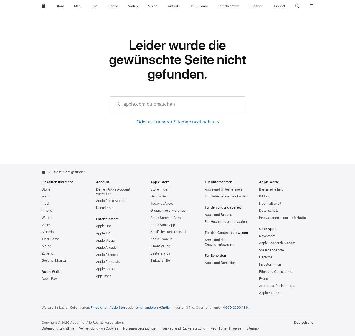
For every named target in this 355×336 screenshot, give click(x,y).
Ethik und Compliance (275, 272)
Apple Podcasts (108, 262)
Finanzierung (160, 246)
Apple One (104, 226)
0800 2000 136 (235, 308)
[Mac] (77, 6)
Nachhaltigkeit (270, 204)
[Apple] (43, 6)
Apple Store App (162, 225)
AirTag (46, 246)
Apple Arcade (106, 247)
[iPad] (94, 6)
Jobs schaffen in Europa (277, 286)
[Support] (279, 6)
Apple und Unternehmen (223, 189)
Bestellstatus (160, 253)
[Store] (60, 6)
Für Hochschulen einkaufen (226, 222)
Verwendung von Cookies (98, 328)
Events (264, 279)
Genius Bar (158, 196)
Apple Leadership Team (277, 243)
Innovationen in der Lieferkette (282, 218)
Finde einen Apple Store (109, 308)
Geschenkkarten (54, 261)
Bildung (264, 196)
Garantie (265, 257)
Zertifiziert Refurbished (168, 232)
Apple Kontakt (269, 293)
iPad (45, 204)
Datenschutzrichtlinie (58, 328)
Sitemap (252, 328)
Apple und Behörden (220, 263)
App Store (103, 276)
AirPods (48, 232)
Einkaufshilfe (160, 261)
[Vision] (153, 6)
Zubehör (48, 253)
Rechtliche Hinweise (225, 328)
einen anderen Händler (153, 308)
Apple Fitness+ (107, 255)
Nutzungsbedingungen (140, 328)
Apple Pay (49, 279)
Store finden (159, 189)
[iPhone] (112, 6)
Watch (46, 218)
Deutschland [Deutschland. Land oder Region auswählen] (303, 323)
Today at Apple (161, 204)
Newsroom (267, 236)
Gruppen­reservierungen (168, 211)
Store (46, 189)
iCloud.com (104, 208)
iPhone (47, 211)
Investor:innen (270, 264)
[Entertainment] (229, 6)
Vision (46, 225)
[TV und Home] (199, 6)
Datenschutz (268, 211)
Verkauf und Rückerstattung (183, 328)
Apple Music (105, 241)
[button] (297, 6)
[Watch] (133, 6)
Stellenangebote (271, 250)
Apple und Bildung (218, 215)
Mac (45, 196)
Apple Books (105, 269)
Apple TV (103, 233)
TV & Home (50, 239)
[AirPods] (174, 6)
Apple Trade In (161, 239)
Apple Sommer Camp (166, 218)
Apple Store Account (112, 201)
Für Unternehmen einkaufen (226, 196)
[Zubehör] (256, 6)
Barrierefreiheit (271, 189)
